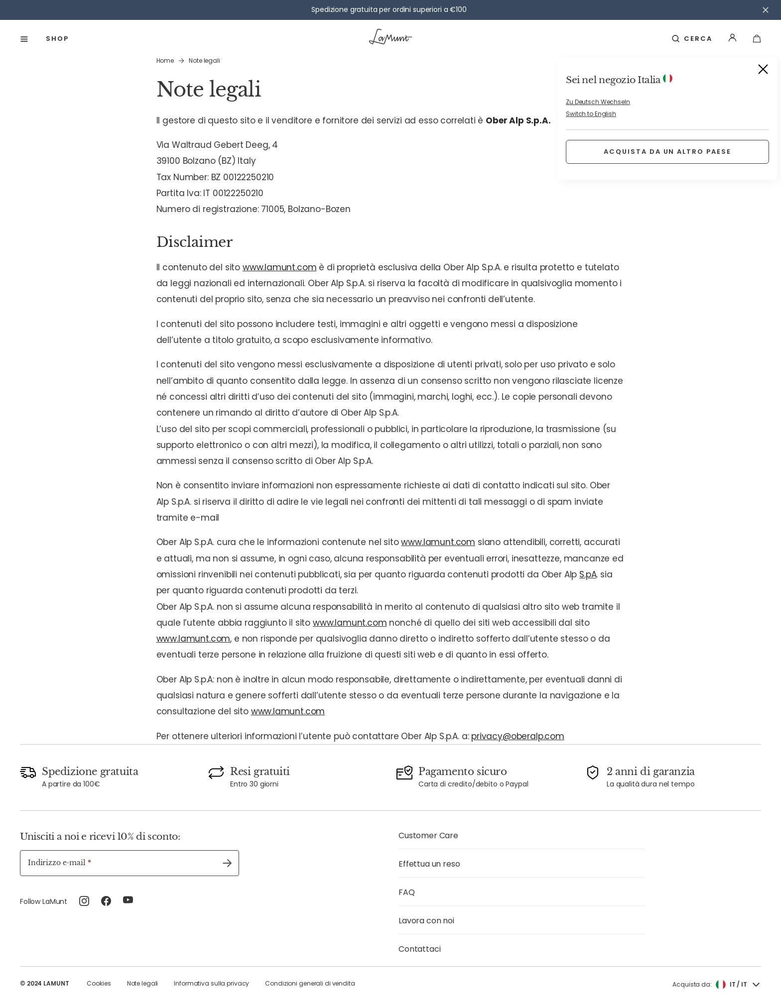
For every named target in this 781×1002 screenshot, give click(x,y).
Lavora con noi (426, 920)
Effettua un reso (429, 864)
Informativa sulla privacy (211, 983)
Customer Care (428, 835)
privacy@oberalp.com (517, 736)
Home (165, 60)
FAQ (406, 892)
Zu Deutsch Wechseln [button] (598, 102)
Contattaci (419, 949)
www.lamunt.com (280, 267)
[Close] (763, 71)
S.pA (587, 574)
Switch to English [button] (591, 114)
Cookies (99, 983)
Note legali (142, 983)
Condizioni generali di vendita (310, 983)
